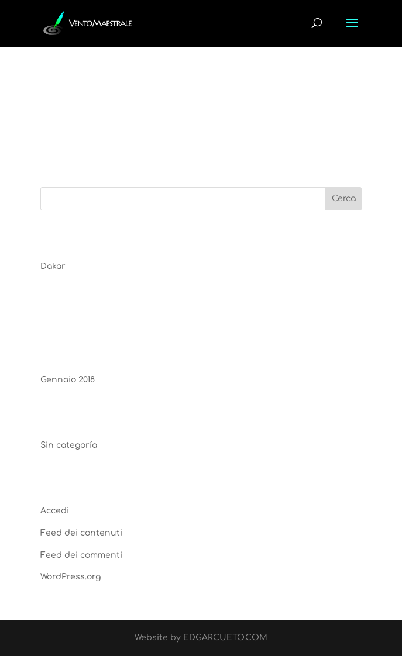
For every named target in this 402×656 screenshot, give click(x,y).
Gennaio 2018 (67, 379)
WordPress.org (70, 576)
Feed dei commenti (81, 555)
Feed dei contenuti (81, 533)
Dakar (53, 266)
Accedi (54, 510)
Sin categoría (68, 445)
